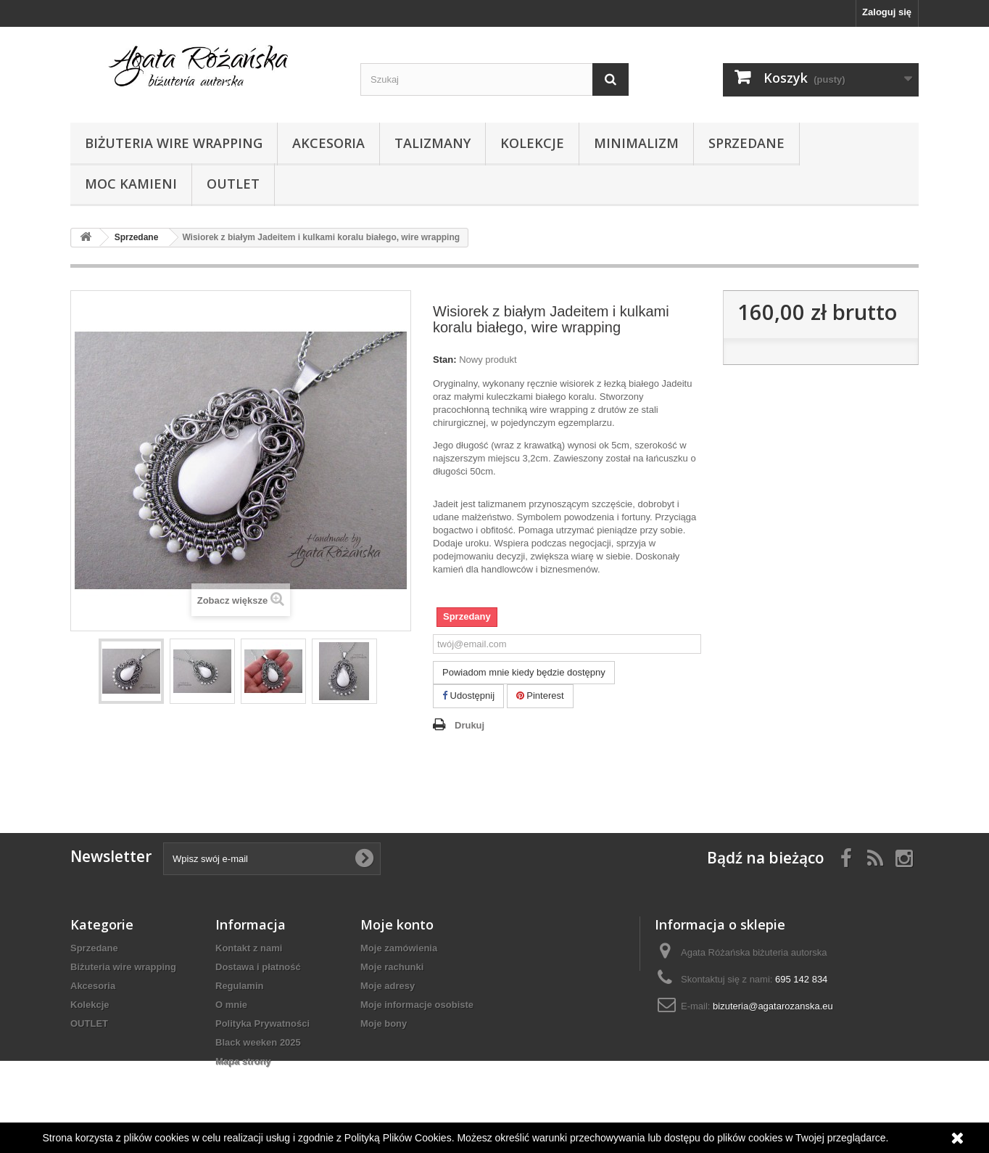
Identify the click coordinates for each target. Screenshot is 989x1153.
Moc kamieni (131, 183)
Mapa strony (243, 1061)
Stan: (445, 359)
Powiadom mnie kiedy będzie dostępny (523, 672)
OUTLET (233, 183)
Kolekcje (532, 143)
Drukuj (469, 725)
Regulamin (239, 985)
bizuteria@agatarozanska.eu (773, 1006)
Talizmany (432, 143)
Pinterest (540, 695)
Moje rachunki (391, 966)
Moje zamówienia (398, 948)
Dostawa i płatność (258, 966)
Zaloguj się (886, 12)
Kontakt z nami (248, 948)
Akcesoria (328, 143)
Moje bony (383, 1023)
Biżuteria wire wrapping (173, 143)
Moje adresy (387, 985)
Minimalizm (636, 143)
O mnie (231, 1004)
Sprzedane (746, 143)
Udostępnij (468, 695)
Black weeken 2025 (258, 1042)
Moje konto (397, 924)
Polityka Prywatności (262, 1023)
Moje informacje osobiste (416, 1004)
